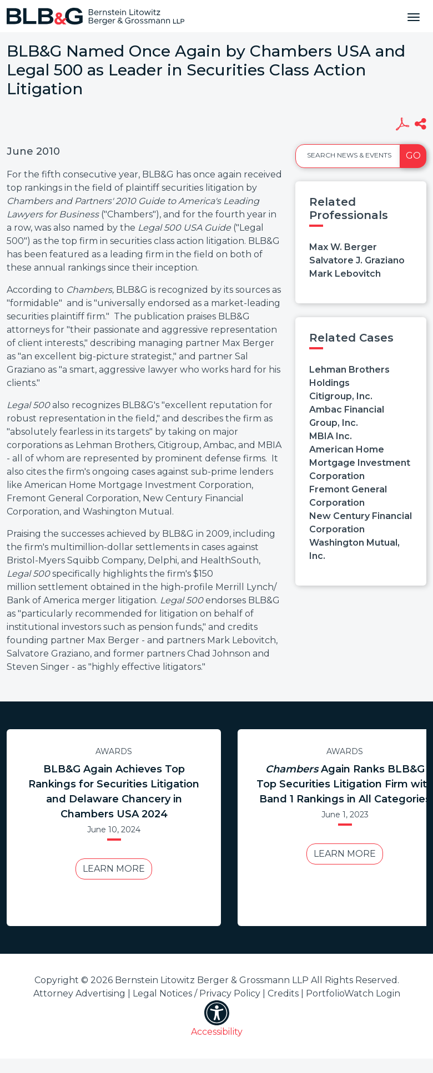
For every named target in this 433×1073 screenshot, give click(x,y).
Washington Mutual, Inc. (354, 549)
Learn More (114, 868)
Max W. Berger (343, 247)
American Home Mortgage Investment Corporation (359, 462)
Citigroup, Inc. (340, 396)
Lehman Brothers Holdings (349, 376)
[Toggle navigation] (413, 16)
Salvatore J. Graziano (357, 260)
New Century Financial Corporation (360, 523)
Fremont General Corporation (348, 496)
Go (413, 155)
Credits (283, 993)
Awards (113, 751)
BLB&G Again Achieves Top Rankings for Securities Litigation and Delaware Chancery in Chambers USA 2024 (113, 791)
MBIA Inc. (330, 436)
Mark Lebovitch (345, 273)
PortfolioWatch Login (353, 993)
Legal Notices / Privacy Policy (196, 993)
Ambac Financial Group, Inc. (346, 416)
